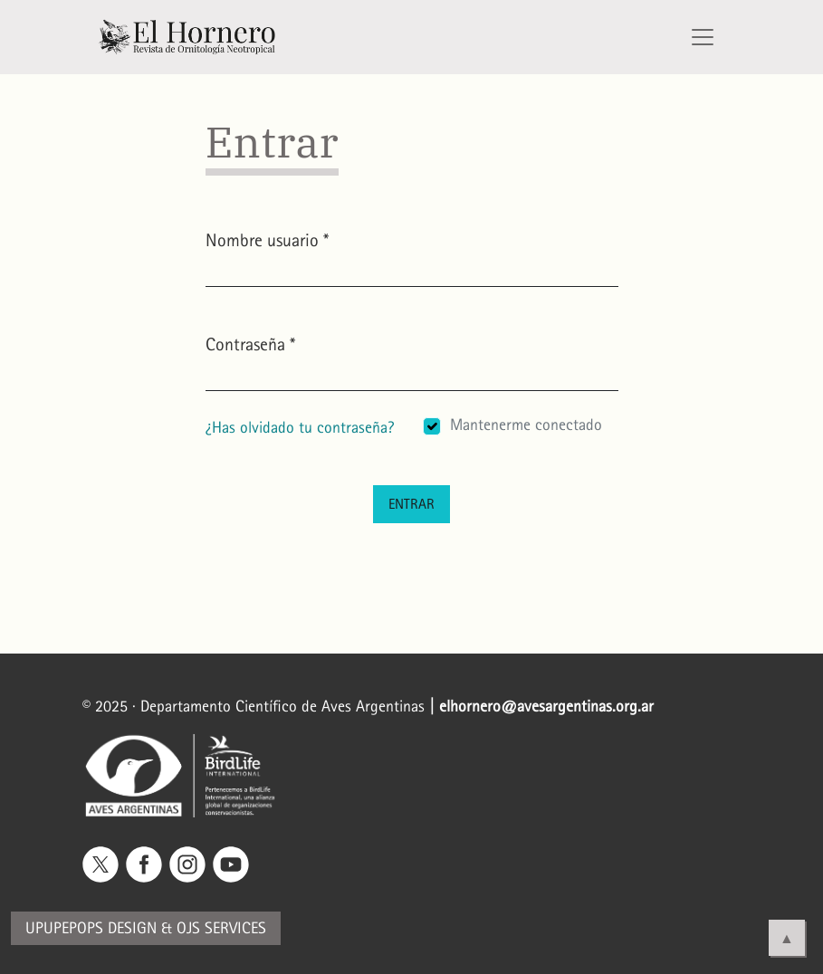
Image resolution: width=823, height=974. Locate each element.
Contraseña (250, 342)
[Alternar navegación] (702, 37)
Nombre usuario (267, 238)
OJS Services (221, 928)
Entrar (411, 503)
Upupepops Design (91, 928)
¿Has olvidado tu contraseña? (300, 427)
